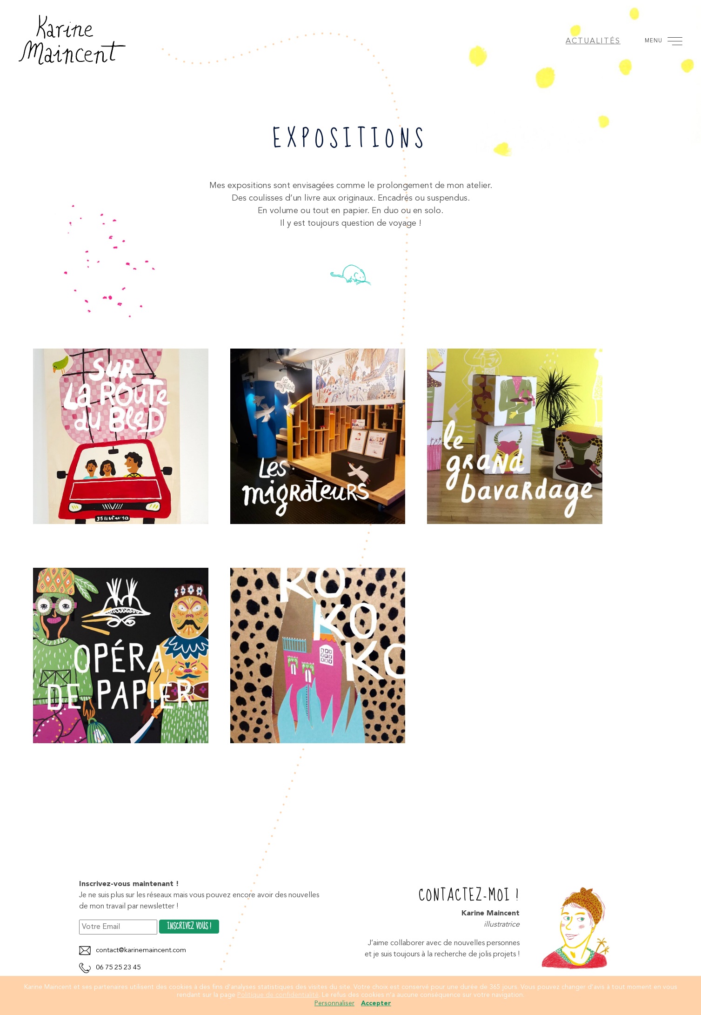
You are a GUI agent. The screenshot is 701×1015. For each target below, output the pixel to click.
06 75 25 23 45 (118, 967)
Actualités (593, 41)
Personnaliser (334, 1003)
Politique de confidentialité (278, 995)
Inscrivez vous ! (189, 927)
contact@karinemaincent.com (141, 950)
